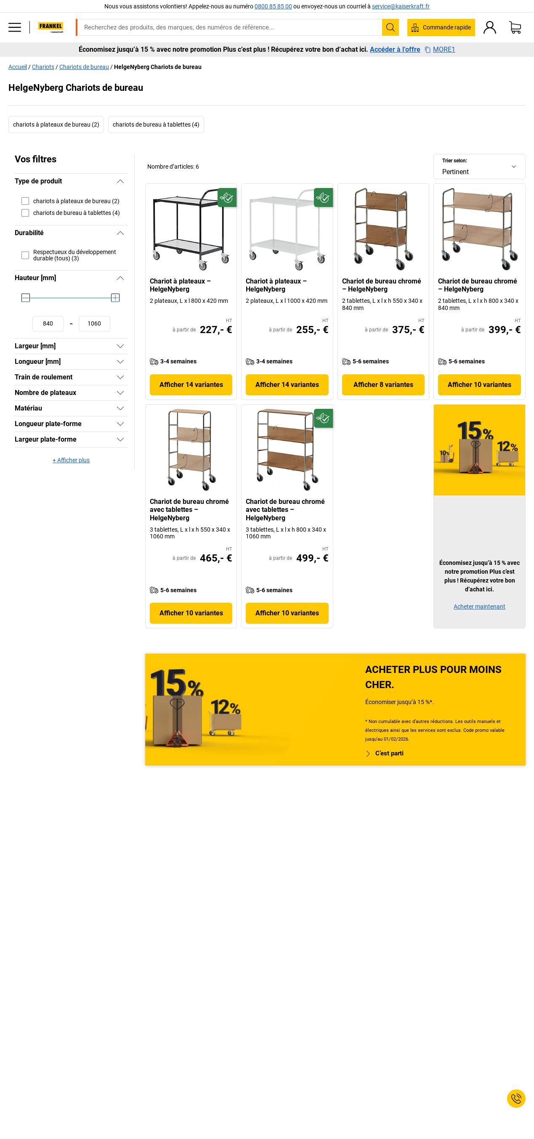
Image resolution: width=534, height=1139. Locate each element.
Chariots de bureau (84, 67)
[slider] (25, 298)
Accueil (17, 67)
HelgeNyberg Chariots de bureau (158, 67)
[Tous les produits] (14, 27)
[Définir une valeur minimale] (48, 323)
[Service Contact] (516, 1098)
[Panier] (515, 27)
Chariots (43, 67)
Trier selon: (454, 160)
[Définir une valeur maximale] (94, 323)
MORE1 (440, 49)
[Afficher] (120, 346)
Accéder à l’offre (395, 49)
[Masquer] (120, 181)
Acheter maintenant (479, 606)
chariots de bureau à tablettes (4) (156, 124)
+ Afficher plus (71, 460)
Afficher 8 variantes (383, 385)
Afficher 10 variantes (479, 385)
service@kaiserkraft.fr (401, 6)
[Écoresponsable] (227, 197)
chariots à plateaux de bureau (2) (56, 124)
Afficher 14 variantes (191, 385)
